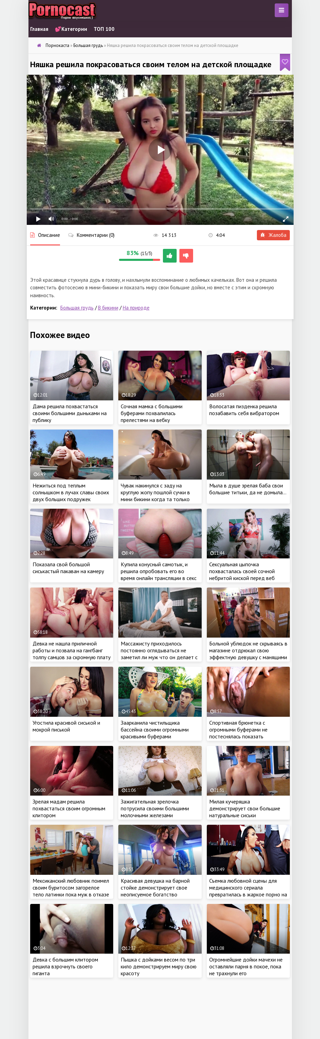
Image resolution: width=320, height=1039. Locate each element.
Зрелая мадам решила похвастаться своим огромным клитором (69, 808)
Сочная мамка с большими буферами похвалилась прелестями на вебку (151, 413)
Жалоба (273, 235)
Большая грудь (77, 307)
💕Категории (71, 29)
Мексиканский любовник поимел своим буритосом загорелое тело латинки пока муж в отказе (71, 887)
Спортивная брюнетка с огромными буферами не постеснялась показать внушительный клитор (238, 733)
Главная (39, 29)
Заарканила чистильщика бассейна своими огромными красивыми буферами (155, 729)
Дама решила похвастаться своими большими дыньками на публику (70, 413)
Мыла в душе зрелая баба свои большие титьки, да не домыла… (247, 489)
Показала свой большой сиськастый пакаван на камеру (68, 568)
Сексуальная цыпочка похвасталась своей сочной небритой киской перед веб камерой (242, 574)
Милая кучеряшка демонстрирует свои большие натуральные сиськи (244, 808)
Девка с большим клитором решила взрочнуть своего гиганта (65, 966)
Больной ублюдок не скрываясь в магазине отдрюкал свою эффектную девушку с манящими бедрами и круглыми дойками (248, 653)
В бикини (108, 307)
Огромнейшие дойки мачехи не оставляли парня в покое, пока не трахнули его (246, 966)
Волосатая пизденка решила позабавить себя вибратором (244, 409)
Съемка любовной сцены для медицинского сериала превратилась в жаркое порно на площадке (248, 891)
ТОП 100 (104, 29)
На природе (136, 307)
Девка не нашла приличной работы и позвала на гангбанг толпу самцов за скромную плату (71, 650)
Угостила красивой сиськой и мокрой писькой (66, 726)
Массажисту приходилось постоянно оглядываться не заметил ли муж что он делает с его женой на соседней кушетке (159, 653)
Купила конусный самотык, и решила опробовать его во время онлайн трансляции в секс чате (159, 574)
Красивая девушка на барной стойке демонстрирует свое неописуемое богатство (155, 887)
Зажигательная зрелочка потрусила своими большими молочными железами (155, 808)
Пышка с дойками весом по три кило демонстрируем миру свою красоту (159, 966)
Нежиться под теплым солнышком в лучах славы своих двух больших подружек (71, 492)
